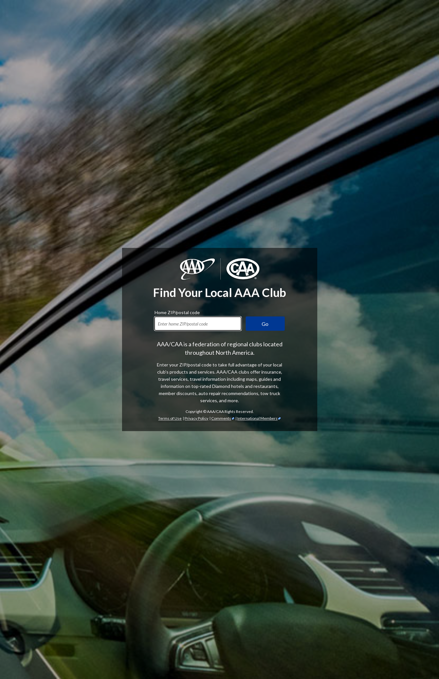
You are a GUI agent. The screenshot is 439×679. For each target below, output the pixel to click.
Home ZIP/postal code (177, 312)
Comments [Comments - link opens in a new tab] (221, 418)
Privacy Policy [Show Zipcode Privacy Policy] (196, 418)
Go (265, 324)
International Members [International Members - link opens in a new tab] (257, 418)
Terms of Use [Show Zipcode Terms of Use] (170, 418)
